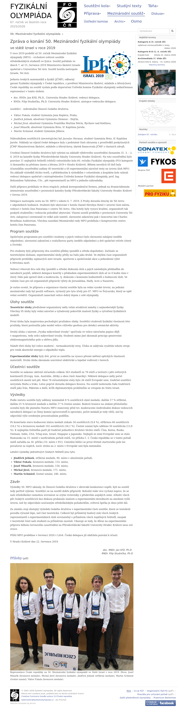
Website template (18, 703)
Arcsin (33, 703)
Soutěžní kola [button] (97, 6)
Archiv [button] (120, 21)
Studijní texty (129, 6)
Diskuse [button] (157, 13)
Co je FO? (139, 691)
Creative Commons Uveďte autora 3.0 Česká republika (46, 696)
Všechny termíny (157, 65)
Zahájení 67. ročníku (147, 134)
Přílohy (16, 558)
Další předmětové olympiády (135, 697)
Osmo (136, 21)
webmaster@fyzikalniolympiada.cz (37, 700)
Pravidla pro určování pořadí (152, 694)
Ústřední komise (96, 21)
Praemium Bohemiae (164, 697)
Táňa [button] (153, 6)
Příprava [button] (92, 13)
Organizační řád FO (157, 691)
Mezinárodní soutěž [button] (126, 13)
